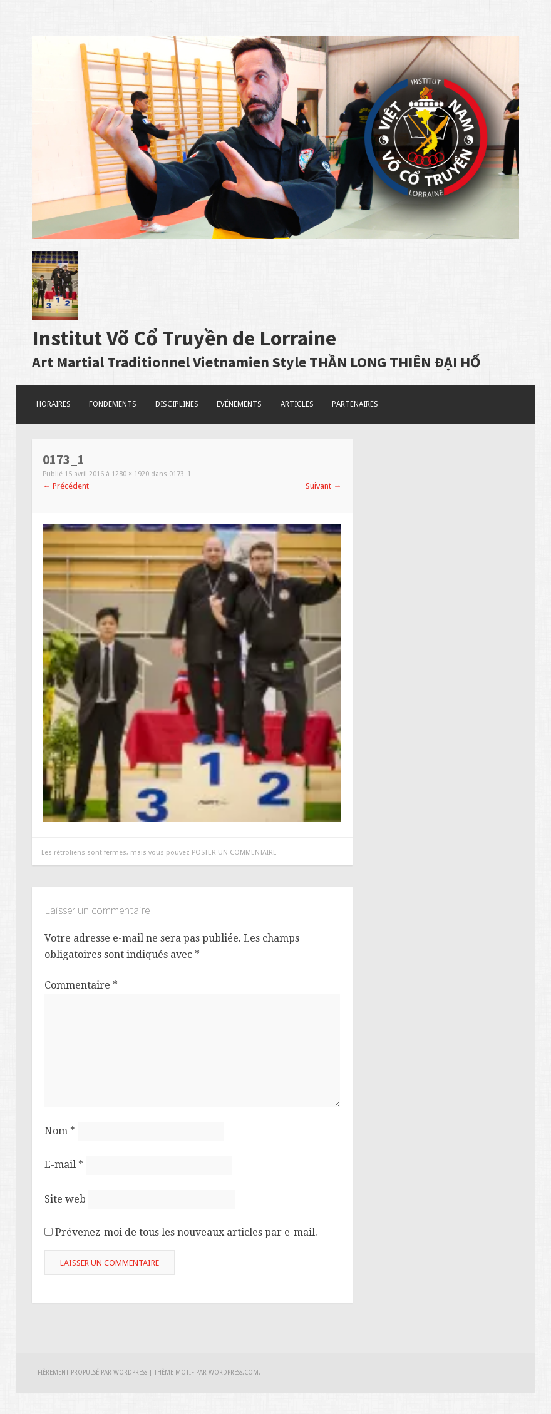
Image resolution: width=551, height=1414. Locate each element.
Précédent (66, 486)
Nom (59, 1131)
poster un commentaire (234, 852)
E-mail (63, 1165)
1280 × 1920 (130, 474)
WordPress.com (234, 1372)
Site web (65, 1199)
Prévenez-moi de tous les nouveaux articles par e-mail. (186, 1232)
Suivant (323, 486)
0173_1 (180, 474)
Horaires (53, 404)
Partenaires (355, 404)
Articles (297, 404)
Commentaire (81, 985)
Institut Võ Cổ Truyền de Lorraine (184, 338)
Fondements (112, 404)
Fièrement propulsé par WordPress (92, 1372)
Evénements (239, 404)
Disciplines (176, 404)
